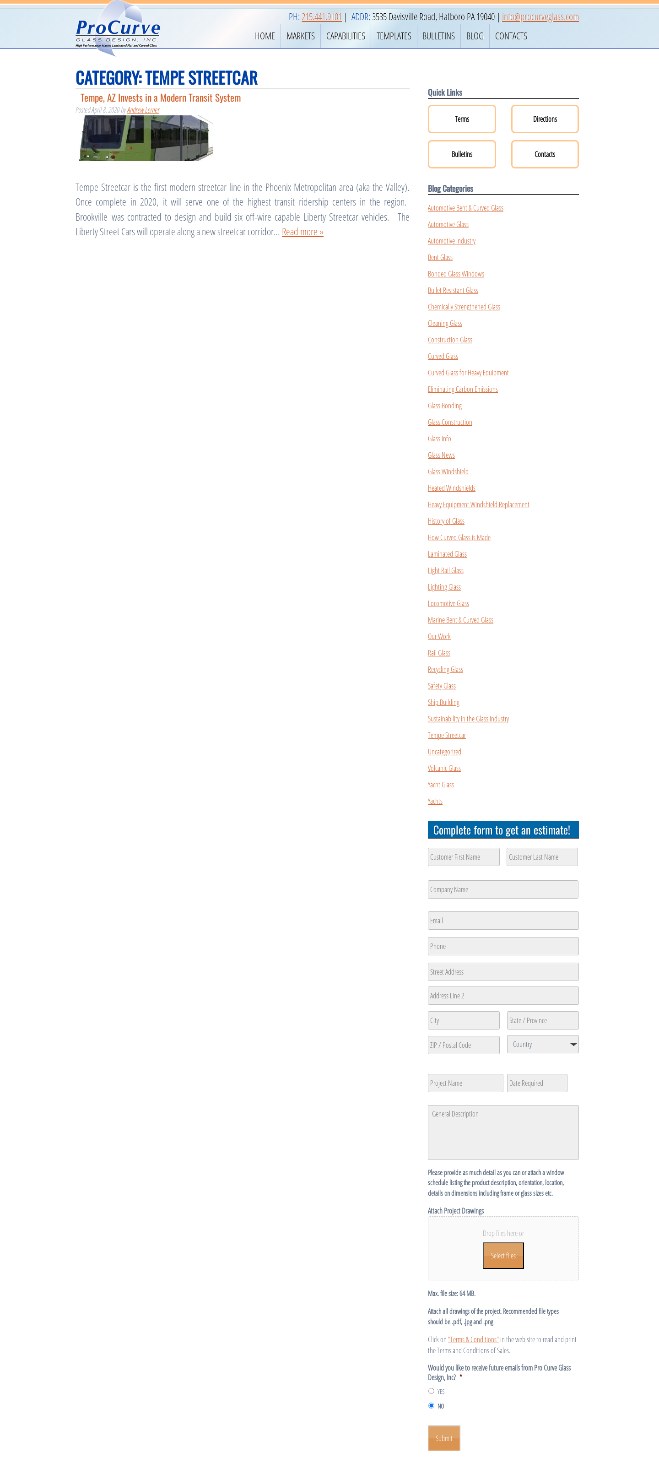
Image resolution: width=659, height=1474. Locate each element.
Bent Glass (440, 257)
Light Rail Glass (446, 570)
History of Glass (446, 521)
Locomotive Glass (448, 603)
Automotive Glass (448, 224)
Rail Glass (439, 653)
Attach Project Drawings (456, 1211)
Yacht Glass (441, 785)
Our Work (439, 636)
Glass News (441, 455)
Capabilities (345, 35)
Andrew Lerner (143, 110)
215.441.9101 (322, 16)
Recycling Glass (445, 669)
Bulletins (438, 35)
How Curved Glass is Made (459, 537)
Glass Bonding (445, 406)
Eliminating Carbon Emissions (463, 389)
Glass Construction (450, 422)
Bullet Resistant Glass (453, 290)
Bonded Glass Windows (456, 274)
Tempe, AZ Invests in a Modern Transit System (161, 97)
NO (441, 1406)
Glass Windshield (448, 471)
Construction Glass (450, 340)
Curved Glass (443, 356)
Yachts (435, 801)
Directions (545, 119)
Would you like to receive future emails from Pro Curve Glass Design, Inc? (499, 1372)
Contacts (511, 35)
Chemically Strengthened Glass (464, 307)
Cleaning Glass (445, 323)
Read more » (303, 231)
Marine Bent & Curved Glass (460, 620)
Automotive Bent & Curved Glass (465, 208)
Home (265, 35)
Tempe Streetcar (447, 735)
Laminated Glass (447, 554)
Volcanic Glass (444, 768)
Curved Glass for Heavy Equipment (468, 373)
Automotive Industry (451, 241)
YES (441, 1391)
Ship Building (443, 702)
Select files (503, 1256)
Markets (300, 35)
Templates (394, 35)
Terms (462, 119)
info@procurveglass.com (540, 16)
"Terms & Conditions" (473, 1339)
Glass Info (439, 439)
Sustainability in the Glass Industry (468, 719)
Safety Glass (442, 686)
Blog (475, 35)
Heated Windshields (451, 488)
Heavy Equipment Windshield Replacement (478, 504)
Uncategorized (444, 752)
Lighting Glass (444, 587)
